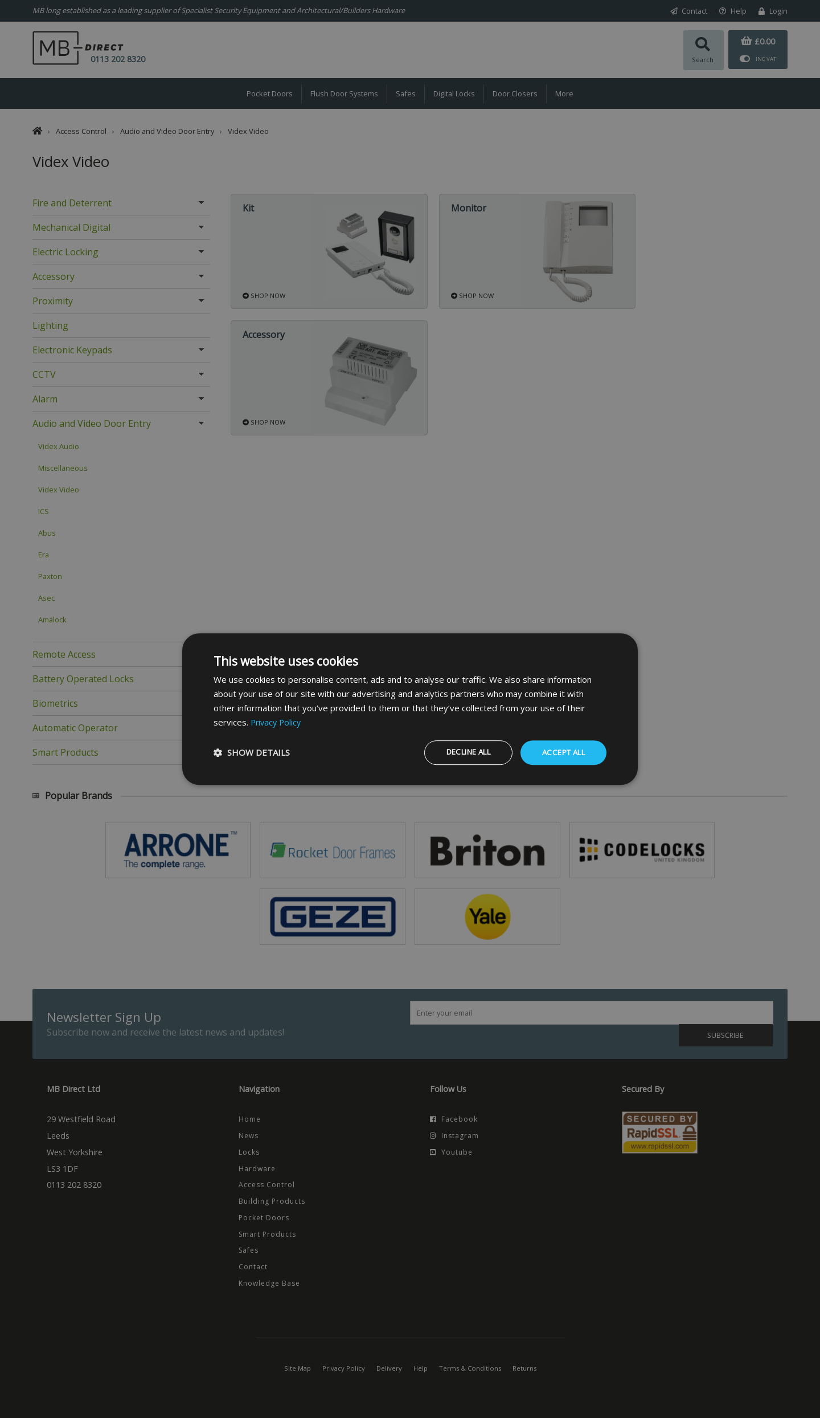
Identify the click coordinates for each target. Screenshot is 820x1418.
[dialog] (410, 709)
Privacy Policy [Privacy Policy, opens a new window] (277, 721)
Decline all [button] (458, 752)
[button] (252, 753)
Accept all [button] (560, 752)
